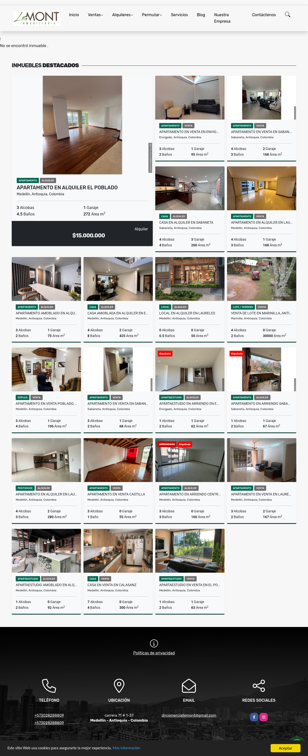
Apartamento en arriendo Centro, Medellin (190, 494)
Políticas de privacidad (154, 653)
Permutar (150, 14)
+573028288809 (49, 715)
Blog (201, 14)
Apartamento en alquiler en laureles (261, 222)
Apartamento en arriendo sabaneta (261, 404)
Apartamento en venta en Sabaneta (118, 404)
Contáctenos (264, 14)
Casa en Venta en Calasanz (111, 585)
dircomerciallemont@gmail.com (189, 715)
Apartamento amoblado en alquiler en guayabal (46, 313)
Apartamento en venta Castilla (116, 494)
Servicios (179, 14)
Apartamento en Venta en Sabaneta (261, 132)
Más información (132, 748)
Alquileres (121, 14)
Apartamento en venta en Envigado (190, 132)
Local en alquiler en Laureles (187, 313)
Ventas (94, 14)
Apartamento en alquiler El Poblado (67, 188)
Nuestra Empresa (222, 18)
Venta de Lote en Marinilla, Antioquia (261, 313)
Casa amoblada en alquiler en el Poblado (118, 313)
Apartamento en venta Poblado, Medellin (46, 404)
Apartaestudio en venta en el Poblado (190, 585)
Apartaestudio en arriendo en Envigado (190, 404)
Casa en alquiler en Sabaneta (186, 222)
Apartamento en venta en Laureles (261, 494)
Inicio (74, 14)
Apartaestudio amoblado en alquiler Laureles (46, 585)
